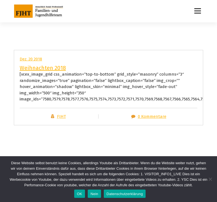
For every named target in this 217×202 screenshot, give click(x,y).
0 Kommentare (152, 116)
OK (79, 194)
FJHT (61, 116)
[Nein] (210, 179)
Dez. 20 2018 (31, 59)
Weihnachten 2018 (43, 68)
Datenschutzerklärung (125, 194)
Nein (94, 194)
